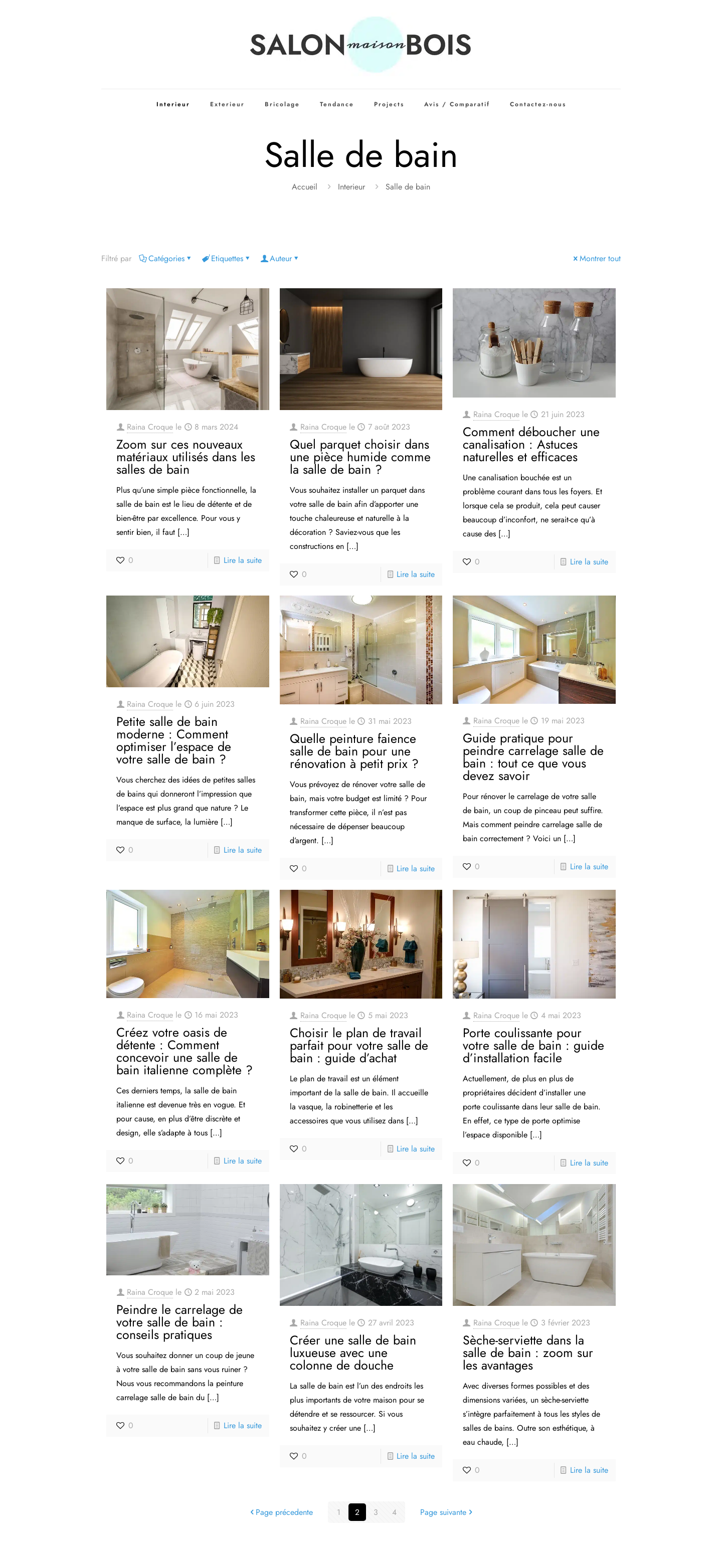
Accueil (304, 186)
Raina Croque (150, 427)
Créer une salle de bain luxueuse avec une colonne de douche (353, 1352)
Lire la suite (243, 560)
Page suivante (447, 1512)
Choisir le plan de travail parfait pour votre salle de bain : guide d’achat (359, 1045)
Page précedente (280, 1512)
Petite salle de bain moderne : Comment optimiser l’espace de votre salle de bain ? (173, 740)
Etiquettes (226, 258)
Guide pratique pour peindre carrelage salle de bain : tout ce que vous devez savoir (533, 757)
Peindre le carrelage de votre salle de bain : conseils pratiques (179, 1321)
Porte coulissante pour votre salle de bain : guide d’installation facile (533, 1045)
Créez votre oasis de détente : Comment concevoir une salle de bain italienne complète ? (184, 1051)
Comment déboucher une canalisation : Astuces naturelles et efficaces (531, 444)
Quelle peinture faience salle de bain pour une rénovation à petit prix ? (354, 751)
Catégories (166, 258)
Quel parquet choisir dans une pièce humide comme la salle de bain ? (360, 456)
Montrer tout (596, 258)
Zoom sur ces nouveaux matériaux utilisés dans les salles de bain (185, 456)
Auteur (280, 258)
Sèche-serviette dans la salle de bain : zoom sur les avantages (528, 1352)
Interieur (351, 186)
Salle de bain (408, 186)
